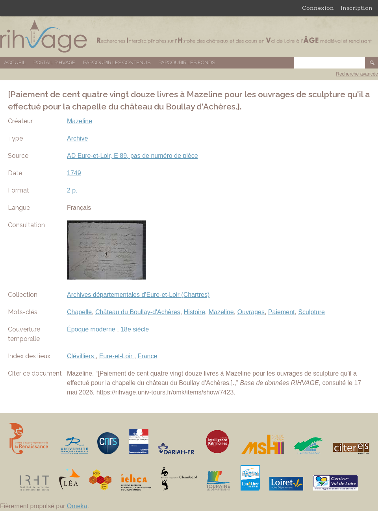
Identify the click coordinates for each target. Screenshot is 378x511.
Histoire (194, 312)
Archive (77, 138)
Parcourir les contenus (116, 62)
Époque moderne (92, 329)
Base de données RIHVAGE (189, 36)
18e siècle (134, 329)
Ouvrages (251, 312)
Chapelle (79, 312)
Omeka (77, 506)
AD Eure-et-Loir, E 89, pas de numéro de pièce (132, 155)
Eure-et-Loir (116, 356)
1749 (74, 173)
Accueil (15, 62)
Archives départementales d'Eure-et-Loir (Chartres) (138, 294)
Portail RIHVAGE (54, 62)
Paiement (281, 312)
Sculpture (311, 312)
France (148, 356)
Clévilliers (81, 356)
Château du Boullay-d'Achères (137, 312)
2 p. (72, 190)
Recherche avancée (357, 74)
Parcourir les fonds (186, 62)
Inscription (356, 8)
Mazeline (79, 121)
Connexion (318, 8)
